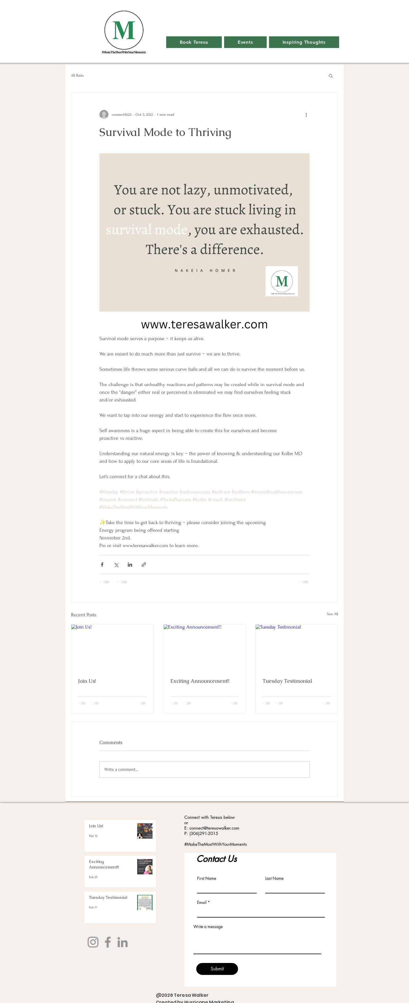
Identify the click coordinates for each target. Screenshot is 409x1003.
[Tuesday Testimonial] (297, 648)
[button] (330, 75)
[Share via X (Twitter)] (116, 564)
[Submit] (217, 969)
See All (332, 614)
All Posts (77, 75)
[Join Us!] (112, 648)
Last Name (274, 878)
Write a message (208, 927)
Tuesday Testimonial (287, 681)
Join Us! (87, 681)
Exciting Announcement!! (199, 681)
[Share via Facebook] (102, 564)
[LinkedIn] (122, 942)
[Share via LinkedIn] (130, 564)
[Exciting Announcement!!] (205, 648)
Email (201, 902)
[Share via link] (144, 564)
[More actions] (306, 114)
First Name (206, 878)
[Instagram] (93, 942)
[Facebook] (108, 942)
